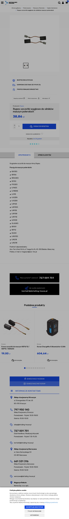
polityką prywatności (51, 502)
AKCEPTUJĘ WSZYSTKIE (34, 507)
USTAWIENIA (34, 515)
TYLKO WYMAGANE (34, 511)
